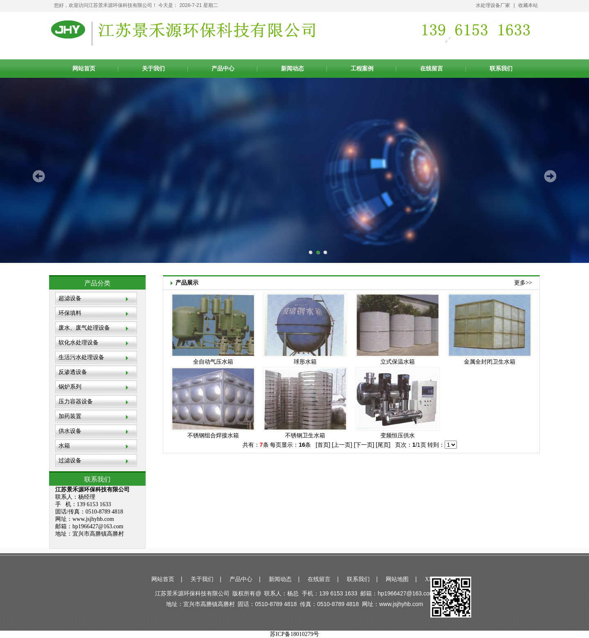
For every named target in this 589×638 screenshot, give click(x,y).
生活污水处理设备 (81, 357)
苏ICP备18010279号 (294, 634)
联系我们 (501, 69)
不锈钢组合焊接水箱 (213, 435)
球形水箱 (305, 362)
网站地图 (397, 579)
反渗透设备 (72, 372)
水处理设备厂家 (493, 5)
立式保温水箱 (397, 362)
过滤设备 (69, 460)
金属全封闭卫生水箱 (489, 362)
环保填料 (69, 313)
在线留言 (431, 69)
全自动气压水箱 (213, 362)
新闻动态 (292, 69)
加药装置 (69, 416)
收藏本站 (528, 5)
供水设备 (69, 431)
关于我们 (153, 69)
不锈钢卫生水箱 (305, 435)
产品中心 (222, 69)
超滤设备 (69, 298)
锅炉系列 (69, 387)
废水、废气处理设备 (84, 328)
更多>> (523, 283)
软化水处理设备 (78, 342)
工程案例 (362, 69)
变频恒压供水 (397, 435)
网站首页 (83, 69)
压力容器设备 (75, 401)
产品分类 (97, 283)
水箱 (64, 446)
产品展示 (186, 281)
